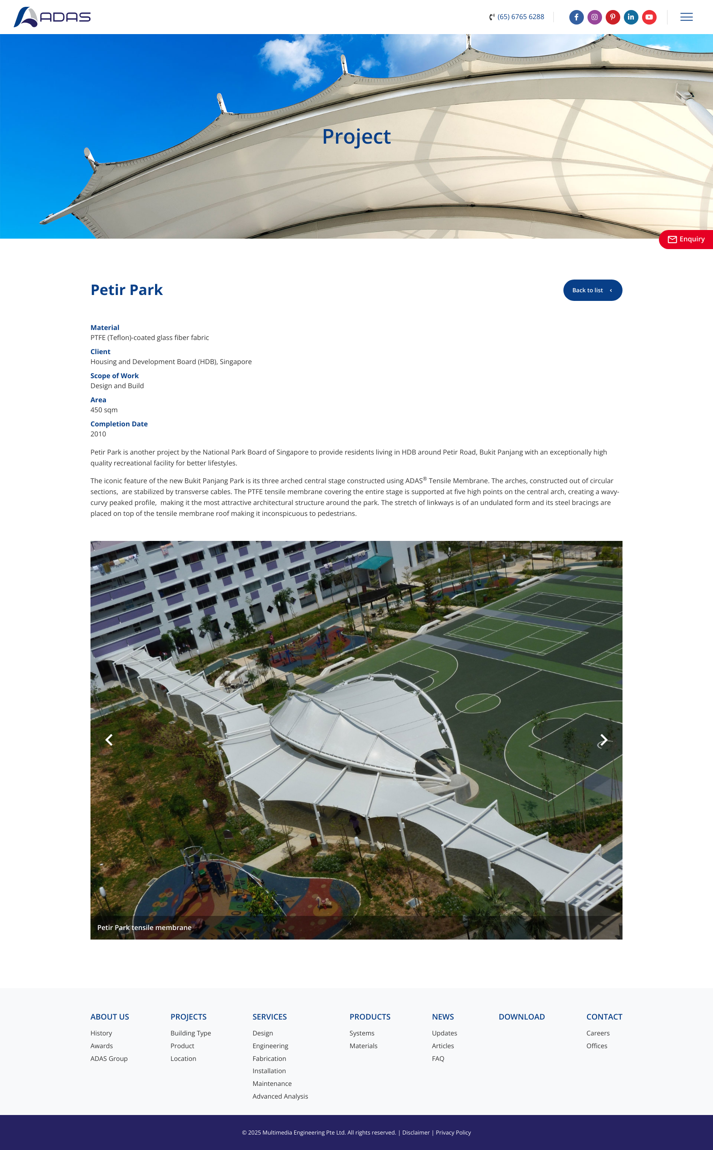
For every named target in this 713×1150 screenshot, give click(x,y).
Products (370, 1017)
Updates (444, 1033)
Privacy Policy (453, 1132)
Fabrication (269, 1059)
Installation (269, 1071)
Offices (597, 1046)
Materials (364, 1046)
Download (522, 1017)
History (101, 1033)
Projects (188, 1017)
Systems (362, 1033)
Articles (443, 1046)
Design (262, 1033)
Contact (605, 1017)
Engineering (270, 1046)
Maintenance (271, 1084)
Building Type (191, 1033)
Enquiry (686, 239)
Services (269, 1017)
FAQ (438, 1059)
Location (183, 1059)
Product (182, 1046)
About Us (109, 1017)
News (443, 1017)
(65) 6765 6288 (521, 16)
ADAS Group (109, 1059)
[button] (109, 740)
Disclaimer (416, 1132)
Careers (598, 1033)
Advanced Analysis (280, 1096)
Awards (101, 1046)
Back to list (587, 290)
